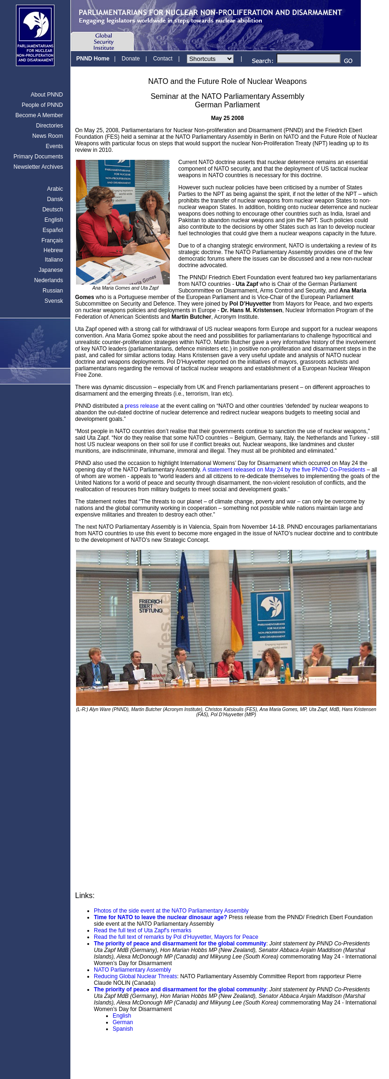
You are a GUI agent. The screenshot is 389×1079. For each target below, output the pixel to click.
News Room (47, 136)
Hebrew (53, 250)
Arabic (55, 189)
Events (54, 146)
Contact (162, 58)
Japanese (50, 270)
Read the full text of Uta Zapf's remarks (142, 930)
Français (52, 240)
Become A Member (39, 115)
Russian (53, 290)
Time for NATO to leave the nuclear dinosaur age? (160, 917)
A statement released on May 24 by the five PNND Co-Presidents (283, 469)
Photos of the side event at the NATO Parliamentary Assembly (171, 910)
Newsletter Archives (38, 167)
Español (53, 230)
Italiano (54, 259)
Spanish (123, 1029)
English (54, 220)
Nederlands (48, 280)
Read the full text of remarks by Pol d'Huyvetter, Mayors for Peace (176, 937)
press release (142, 406)
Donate (131, 58)
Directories (49, 125)
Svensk (54, 301)
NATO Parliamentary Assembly (132, 970)
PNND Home (92, 58)
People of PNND (42, 105)
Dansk (55, 199)
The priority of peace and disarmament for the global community (180, 943)
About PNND (47, 94)
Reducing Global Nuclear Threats (135, 976)
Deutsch (52, 209)
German (123, 1022)
